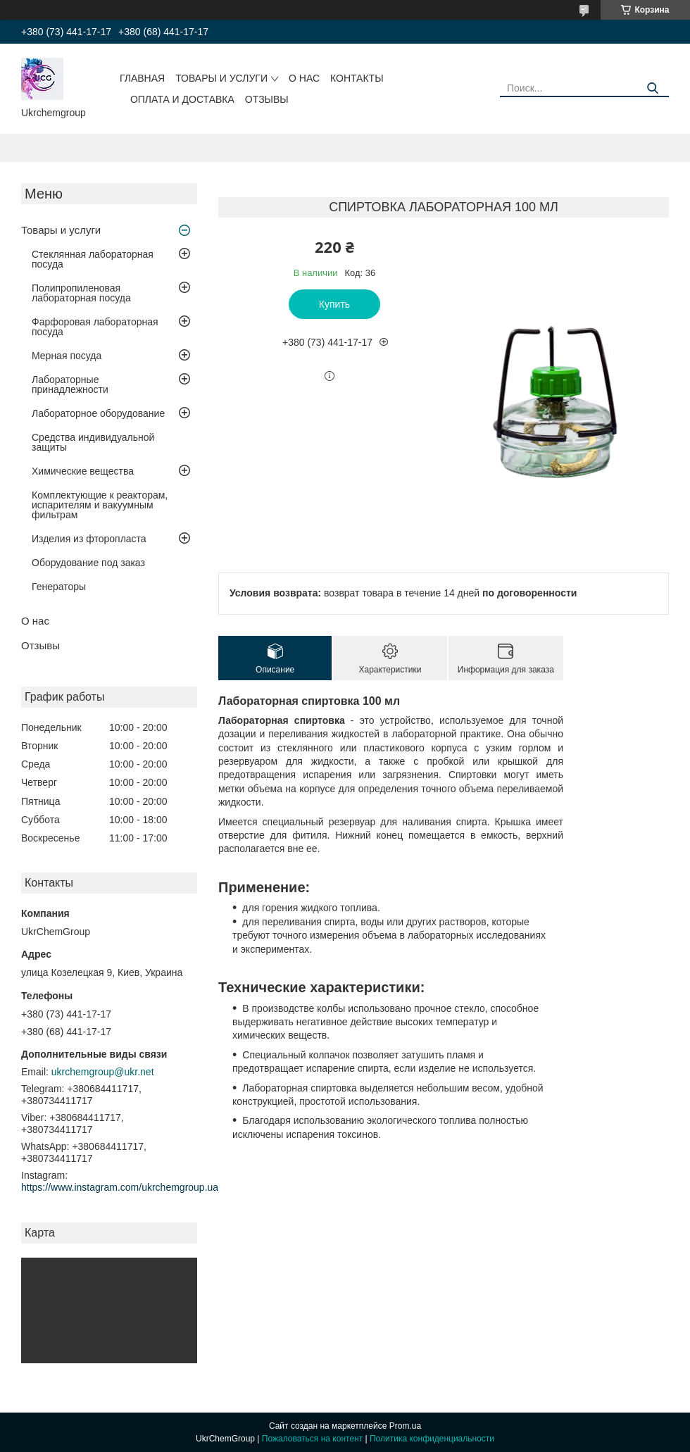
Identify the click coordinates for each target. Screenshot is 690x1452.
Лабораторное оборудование (98, 413)
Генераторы (59, 586)
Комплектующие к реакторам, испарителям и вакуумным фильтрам (100, 504)
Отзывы (267, 99)
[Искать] (653, 88)
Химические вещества (83, 471)
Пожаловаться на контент (312, 1439)
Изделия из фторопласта (89, 538)
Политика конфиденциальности (432, 1439)
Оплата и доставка (182, 99)
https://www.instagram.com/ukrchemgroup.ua (119, 1187)
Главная (142, 78)
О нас (304, 78)
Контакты (357, 78)
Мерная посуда (66, 355)
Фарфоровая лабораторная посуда (95, 326)
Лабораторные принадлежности (70, 384)
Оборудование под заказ (88, 562)
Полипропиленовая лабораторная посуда (81, 292)
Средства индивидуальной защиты (93, 442)
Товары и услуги (221, 78)
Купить (334, 304)
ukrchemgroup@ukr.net (102, 1071)
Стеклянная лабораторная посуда (92, 259)
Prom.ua (405, 1426)
